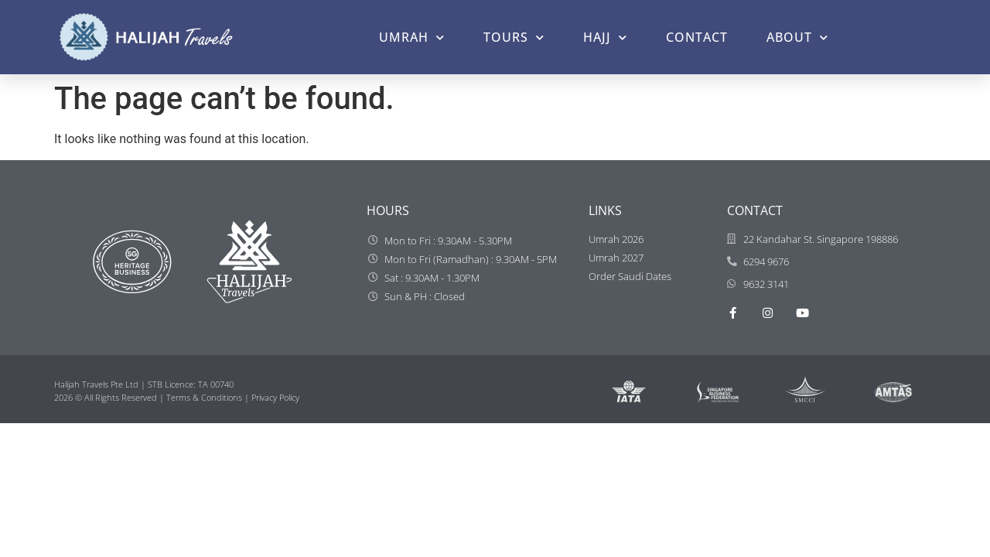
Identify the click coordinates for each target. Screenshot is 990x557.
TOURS (513, 38)
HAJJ (605, 38)
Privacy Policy (275, 397)
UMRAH (412, 38)
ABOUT (797, 38)
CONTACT (697, 37)
